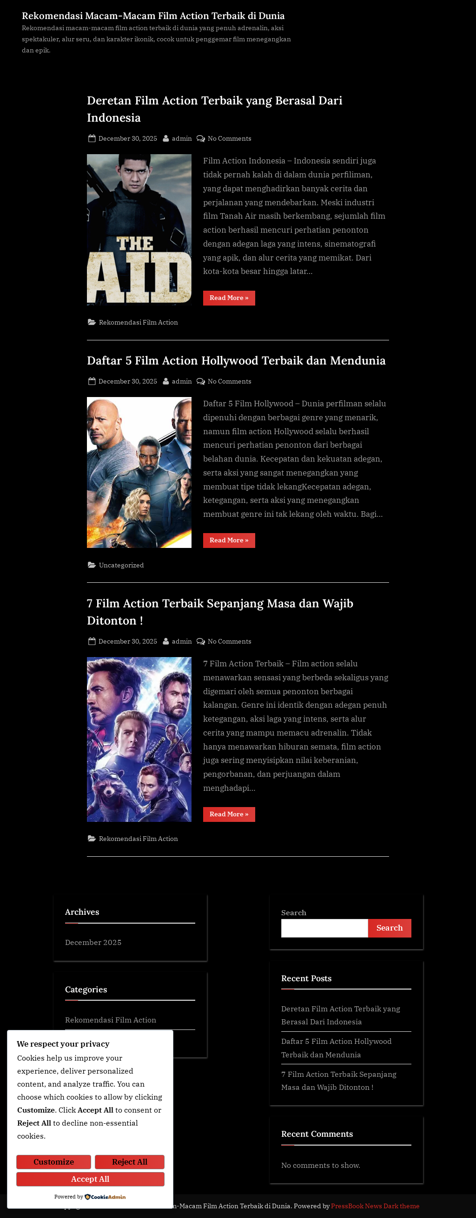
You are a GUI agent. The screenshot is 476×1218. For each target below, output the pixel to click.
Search (293, 912)
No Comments (229, 138)
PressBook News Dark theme (375, 1206)
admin (182, 137)
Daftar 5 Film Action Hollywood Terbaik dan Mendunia (236, 360)
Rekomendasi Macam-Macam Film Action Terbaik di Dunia (153, 15)
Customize (53, 1163)
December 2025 (93, 942)
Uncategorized (121, 564)
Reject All (129, 1163)
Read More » (232, 299)
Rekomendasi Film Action (138, 322)
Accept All (90, 1179)
